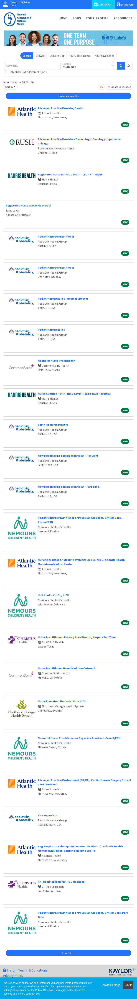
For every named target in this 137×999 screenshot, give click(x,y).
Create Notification (119, 86)
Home (63, 18)
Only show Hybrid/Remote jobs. (28, 72)
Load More (68, 953)
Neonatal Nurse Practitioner (56, 360)
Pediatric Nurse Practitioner (56, 236)
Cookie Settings (110, 985)
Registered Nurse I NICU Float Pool (28, 205)
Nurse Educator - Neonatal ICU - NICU (62, 701)
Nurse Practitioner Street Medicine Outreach (66, 668)
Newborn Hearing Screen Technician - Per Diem (68, 455)
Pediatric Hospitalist (51, 329)
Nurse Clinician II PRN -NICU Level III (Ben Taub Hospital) (74, 393)
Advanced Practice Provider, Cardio (60, 108)
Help (9, 970)
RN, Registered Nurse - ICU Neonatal (61, 881)
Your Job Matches (80, 55)
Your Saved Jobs (104, 55)
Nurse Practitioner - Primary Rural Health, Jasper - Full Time (77, 637)
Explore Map (57, 55)
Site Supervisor (47, 815)
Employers (125, 4)
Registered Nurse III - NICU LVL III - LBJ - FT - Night (70, 174)
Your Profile (97, 18)
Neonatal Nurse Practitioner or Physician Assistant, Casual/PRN (79, 738)
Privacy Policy (13, 975)
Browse (40, 55)
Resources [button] (122, 18)
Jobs (77, 18)
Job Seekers (103, 4)
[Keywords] (32, 66)
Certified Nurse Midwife (53, 424)
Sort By (9, 86)
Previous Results (68, 96)
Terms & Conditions (32, 970)
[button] (129, 66)
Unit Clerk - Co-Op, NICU (53, 595)
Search (27, 55)
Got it (128, 985)
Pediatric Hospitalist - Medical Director (63, 298)
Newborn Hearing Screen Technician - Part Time (68, 486)
